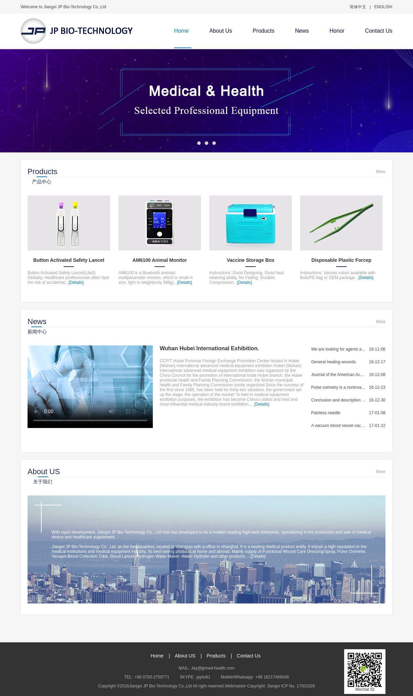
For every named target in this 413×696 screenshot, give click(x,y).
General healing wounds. (334, 362)
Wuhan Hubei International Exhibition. (209, 348)
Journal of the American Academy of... (338, 374)
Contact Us (378, 31)
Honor (337, 31)
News (302, 31)
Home (181, 31)
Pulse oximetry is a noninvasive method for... (338, 387)
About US (185, 655)
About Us (220, 31)
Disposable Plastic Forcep (341, 260)
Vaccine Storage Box (251, 260)
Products (263, 31)
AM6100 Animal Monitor (160, 260)
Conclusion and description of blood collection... (338, 400)
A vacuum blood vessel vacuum (338, 425)
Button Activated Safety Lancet (68, 260)
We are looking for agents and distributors (338, 349)
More (380, 171)
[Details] (75, 282)
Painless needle (325, 412)
